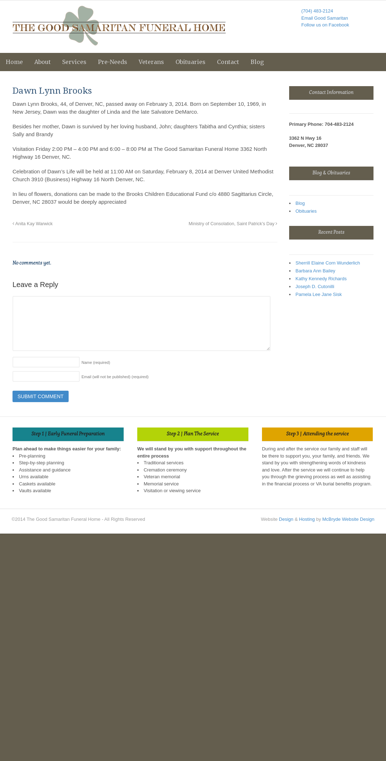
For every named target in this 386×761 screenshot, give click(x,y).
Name (95, 362)
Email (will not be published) (115, 377)
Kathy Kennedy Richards (321, 278)
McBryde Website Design (348, 519)
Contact (228, 61)
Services (74, 61)
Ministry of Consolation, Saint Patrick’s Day (233, 223)
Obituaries (190, 61)
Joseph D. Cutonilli (315, 286)
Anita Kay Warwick (33, 223)
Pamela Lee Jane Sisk (319, 294)
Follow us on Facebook (325, 25)
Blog (257, 61)
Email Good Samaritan (324, 18)
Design (286, 519)
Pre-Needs (112, 61)
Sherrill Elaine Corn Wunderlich (328, 263)
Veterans (151, 61)
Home (14, 61)
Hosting (307, 519)
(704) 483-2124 (317, 11)
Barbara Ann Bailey (315, 270)
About (42, 61)
